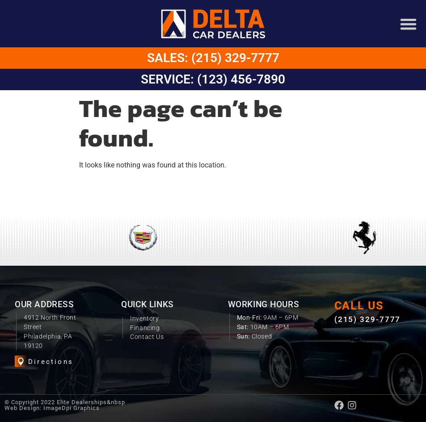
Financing (145, 327)
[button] (408, 24)
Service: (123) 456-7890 (213, 79)
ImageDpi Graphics (71, 408)
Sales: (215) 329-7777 (213, 57)
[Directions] (21, 361)
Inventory (144, 318)
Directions (50, 362)
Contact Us (147, 336)
